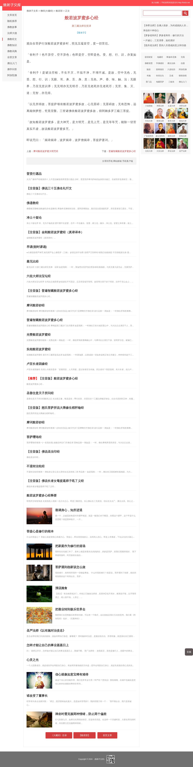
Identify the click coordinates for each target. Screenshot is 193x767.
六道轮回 (171, 69)
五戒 (171, 76)
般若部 (59, 10)
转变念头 (160, 76)
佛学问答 (12, 69)
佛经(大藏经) (46, 10)
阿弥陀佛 (12, 75)
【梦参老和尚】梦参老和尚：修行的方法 (163, 35)
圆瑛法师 (171, 130)
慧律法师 (160, 115)
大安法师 (160, 145)
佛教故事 (12, 27)
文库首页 (12, 15)
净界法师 (182, 100)
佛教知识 (12, 45)
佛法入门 (12, 63)
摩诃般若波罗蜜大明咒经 (45, 151)
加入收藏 (155, 3)
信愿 (183, 63)
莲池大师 (182, 115)
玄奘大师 (149, 145)
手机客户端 (127, 161)
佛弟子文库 (32, 10)
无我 (183, 57)
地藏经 (160, 57)
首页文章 (107, 735)
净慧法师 (160, 100)
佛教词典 (12, 51)
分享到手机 (107, 161)
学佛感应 (160, 63)
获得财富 (149, 57)
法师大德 (12, 33)
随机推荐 (12, 21)
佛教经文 (12, 39)
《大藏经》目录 (59, 735)
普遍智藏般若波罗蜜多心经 (122, 151)
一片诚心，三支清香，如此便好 (159, 40)
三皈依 (171, 82)
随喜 (149, 69)
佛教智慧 (149, 63)
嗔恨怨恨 (183, 76)
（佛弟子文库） (99, 759)
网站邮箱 (117, 161)
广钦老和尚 (149, 130)
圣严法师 (182, 145)
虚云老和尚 (160, 130)
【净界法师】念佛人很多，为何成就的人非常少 (167, 25)
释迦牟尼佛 (171, 57)
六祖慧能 (149, 100)
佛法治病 (171, 63)
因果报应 (160, 69)
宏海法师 (182, 130)
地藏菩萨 (160, 82)
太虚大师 (171, 100)
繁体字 (81, 32)
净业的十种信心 (151, 30)
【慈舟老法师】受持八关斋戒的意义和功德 (164, 45)
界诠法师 (171, 145)
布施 (149, 76)
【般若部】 (84, 735)
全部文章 (12, 57)
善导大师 (171, 115)
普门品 (149, 82)
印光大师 (149, 115)
